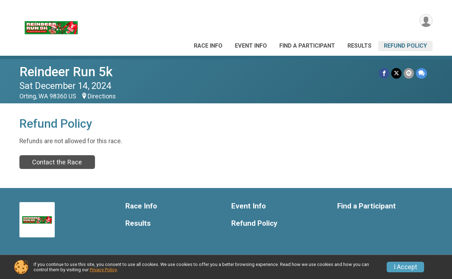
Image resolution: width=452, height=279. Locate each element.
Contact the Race (57, 162)
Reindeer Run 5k (66, 71)
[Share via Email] (409, 73)
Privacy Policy (103, 269)
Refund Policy (405, 45)
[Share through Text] (421, 73)
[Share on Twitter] (396, 73)
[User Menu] (426, 20)
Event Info (251, 45)
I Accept (405, 267)
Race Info (208, 45)
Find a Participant (307, 45)
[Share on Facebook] (384, 73)
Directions (102, 96)
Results (359, 45)
